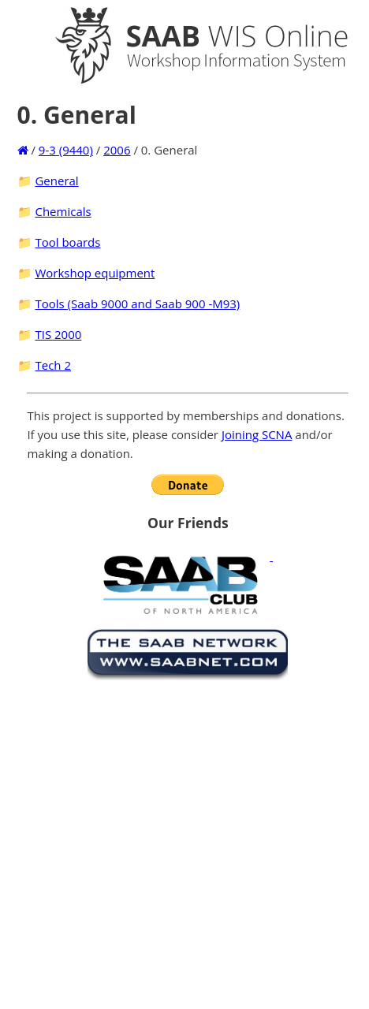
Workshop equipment (95, 273)
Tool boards (67, 242)
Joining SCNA (257, 434)
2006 (116, 150)
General (56, 180)
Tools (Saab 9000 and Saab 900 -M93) (137, 303)
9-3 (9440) (66, 150)
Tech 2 (53, 365)
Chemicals (63, 211)
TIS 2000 (58, 334)
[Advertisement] (156, 841)
